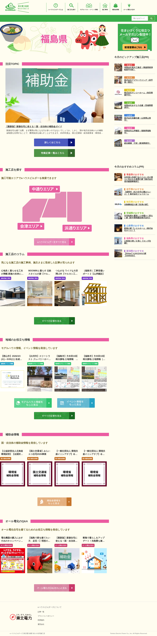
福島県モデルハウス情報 (35, 363)
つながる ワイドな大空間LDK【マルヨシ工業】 (67, 274)
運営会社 (41, 624)
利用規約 (41, 620)
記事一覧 (41, 612)
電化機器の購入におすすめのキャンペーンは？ (12, 541)
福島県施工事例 (5, 278)
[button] (8, 95)
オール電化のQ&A (6, 545)
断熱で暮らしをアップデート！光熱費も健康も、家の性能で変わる (94, 541)
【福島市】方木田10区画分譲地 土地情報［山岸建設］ (94, 359)
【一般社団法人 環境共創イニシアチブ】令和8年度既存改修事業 (94, 454)
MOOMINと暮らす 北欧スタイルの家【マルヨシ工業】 (39, 274)
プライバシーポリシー (46, 616)
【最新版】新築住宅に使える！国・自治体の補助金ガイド (66, 541)
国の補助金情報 (5, 458)
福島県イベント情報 (7, 363)
